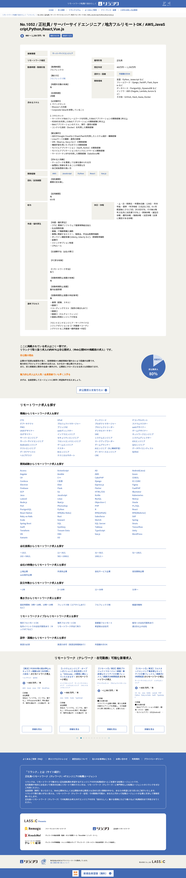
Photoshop (62, 505)
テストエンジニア (28, 448)
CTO (22, 420)
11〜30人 (61, 552)
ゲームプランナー (102, 444)
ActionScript (63, 470)
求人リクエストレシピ (58, 758)
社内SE (135, 451)
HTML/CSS (100, 491)
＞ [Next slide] (109, 738)
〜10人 (23, 552)
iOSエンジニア (138, 441)
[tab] (81, 738)
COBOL (135, 477)
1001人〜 (99, 556)
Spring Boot (25, 523)
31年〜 (135, 589)
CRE (97, 455)
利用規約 (136, 758)
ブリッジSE (62, 427)
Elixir (59, 484)
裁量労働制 (137, 604)
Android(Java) (138, 470)
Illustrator (136, 491)
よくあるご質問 (91, 10)
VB (21, 533)
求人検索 (61, 10)
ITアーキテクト (27, 423)
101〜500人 (25, 556)
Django (98, 481)
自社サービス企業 (102, 571)
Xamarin (23, 537)
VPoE (59, 420)
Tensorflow (137, 526)
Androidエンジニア (28, 444)
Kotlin (97, 495)
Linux (59, 498)
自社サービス (67, 36)
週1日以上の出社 (139, 626)
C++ (59, 477)
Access (23, 470)
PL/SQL (135, 505)
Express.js (99, 484)
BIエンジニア (63, 451)
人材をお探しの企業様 (128, 10)
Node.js (23, 502)
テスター (61, 448)
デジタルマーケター (103, 430)
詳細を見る (37, 729)
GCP (22, 491)
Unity (134, 530)
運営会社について (80, 758)
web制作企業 (26, 574)
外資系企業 (62, 571)
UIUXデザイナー (27, 430)
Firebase (24, 488)
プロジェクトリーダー (104, 427)
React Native (26, 512)
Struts (135, 523)
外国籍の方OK (124, 74)
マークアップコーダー (104, 441)
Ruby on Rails (26, 516)
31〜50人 (99, 552)
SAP (134, 516)
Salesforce (100, 516)
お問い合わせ (121, 758)
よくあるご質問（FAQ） (33, 758)
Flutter (98, 488)
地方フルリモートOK (29, 622)
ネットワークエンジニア (143, 434)
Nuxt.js (60, 502)
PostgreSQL (26, 509)
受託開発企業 (138, 571)
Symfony (61, 526)
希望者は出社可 (102, 626)
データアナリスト (28, 451)
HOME (51, 10)
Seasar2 (61, 519)
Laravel (23, 498)
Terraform (24, 530)
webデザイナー (139, 427)
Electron (24, 484)
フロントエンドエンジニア (69, 441)
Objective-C (100, 502)
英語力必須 (25, 644)
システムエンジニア (103, 437)
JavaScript (67, 173)
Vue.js (103, 173)
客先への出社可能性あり (143, 622)
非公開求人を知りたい (93, 390)
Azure (135, 474)
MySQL (98, 498)
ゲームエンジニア (65, 444)
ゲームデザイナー (140, 430)
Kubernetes (137, 495)
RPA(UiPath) (100, 512)
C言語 (60, 481)
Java (22, 495)
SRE (97, 434)
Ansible (60, 474)
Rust (59, 516)
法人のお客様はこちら (101, 758)
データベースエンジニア (105, 451)
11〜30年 (99, 589)
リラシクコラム (75, 10)
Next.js (135, 498)
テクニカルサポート (66, 455)
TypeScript (100, 530)
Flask (59, 488)
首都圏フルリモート (103, 622)
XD (58, 537)
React (92, 173)
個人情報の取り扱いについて (59, 863)
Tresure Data (63, 530)
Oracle (135, 502)
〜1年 (22, 589)
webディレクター (65, 430)
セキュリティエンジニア (68, 437)
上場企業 (24, 571)
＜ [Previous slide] (77, 738)
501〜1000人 (63, 556)
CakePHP (99, 477)
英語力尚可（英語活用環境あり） (72, 644)
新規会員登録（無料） (97, 873)
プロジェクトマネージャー (69, 423)
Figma (135, 484)
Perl (22, 505)
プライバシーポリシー (153, 758)
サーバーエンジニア (29, 437)
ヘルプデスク (26, 455)
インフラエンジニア (66, 434)
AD (96, 470)
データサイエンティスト (143, 448)
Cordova (24, 481)
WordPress (137, 533)
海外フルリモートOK (66, 622)
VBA (59, 533)
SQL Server (100, 523)
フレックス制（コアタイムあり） (72, 604)
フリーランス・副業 (108, 10)
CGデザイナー (26, 434)
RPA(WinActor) (139, 512)
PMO (22, 427)
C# (21, 477)
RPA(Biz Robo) (64, 512)
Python (81, 173)
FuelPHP (136, 488)
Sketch (98, 519)
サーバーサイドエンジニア (62, 53)
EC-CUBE (136, 481)
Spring (135, 519)
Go (58, 491)
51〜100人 (137, 552)
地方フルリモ (54, 36)
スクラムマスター (140, 423)
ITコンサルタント (140, 420)
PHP (97, 505)
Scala (22, 519)
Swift (22, 526)
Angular (23, 474)
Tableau (98, 526)
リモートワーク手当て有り (69, 626)
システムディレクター (141, 437)
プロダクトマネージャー (105, 423)
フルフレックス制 (58, 78)
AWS (54, 173)
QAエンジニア (138, 444)
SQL (59, 523)
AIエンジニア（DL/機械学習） (108, 448)
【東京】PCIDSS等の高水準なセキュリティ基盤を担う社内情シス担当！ (37, 671)
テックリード (101, 420)
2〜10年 (61, 589)
